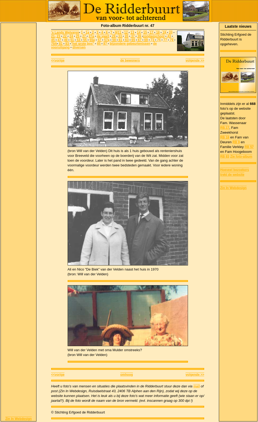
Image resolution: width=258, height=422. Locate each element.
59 (114, 40)
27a (91, 36)
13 (132, 32)
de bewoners (130, 60)
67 (139, 40)
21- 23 (55, 36)
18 (157, 32)
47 (59, 40)
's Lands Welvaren (65, 32)
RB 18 (224, 137)
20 (170, 32)
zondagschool (154, 36)
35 (126, 36)
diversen (78, 47)
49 (65, 40)
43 (168, 36)
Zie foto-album (241, 156)
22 (64, 36)
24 (71, 36)
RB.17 (224, 128)
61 (120, 40)
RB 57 (249, 147)
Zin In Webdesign (18, 419)
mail (196, 386)
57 (100, 40)
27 (84, 36)
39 (139, 36)
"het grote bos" (82, 44)
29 (113, 36)
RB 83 (224, 156)
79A (54, 44)
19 (164, 32)
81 (60, 44)
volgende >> (195, 60)
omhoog (126, 374)
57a (106, 40)
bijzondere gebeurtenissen (130, 44)
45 (53, 40)
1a (87, 32)
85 (99, 44)
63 (126, 40)
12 (126, 32)
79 (171, 40)
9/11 (117, 32)
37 (133, 36)
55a (92, 40)
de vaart (103, 36)
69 (145, 40)
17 (151, 32)
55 (85, 40)
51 (71, 40)
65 (132, 40)
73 (152, 40)
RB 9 (236, 142)
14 (139, 32)
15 (145, 32)
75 (159, 40)
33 (120, 36)
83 (67, 44)
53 (78, 40)
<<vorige (57, 60)
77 (165, 40)
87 (105, 44)
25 (77, 36)
